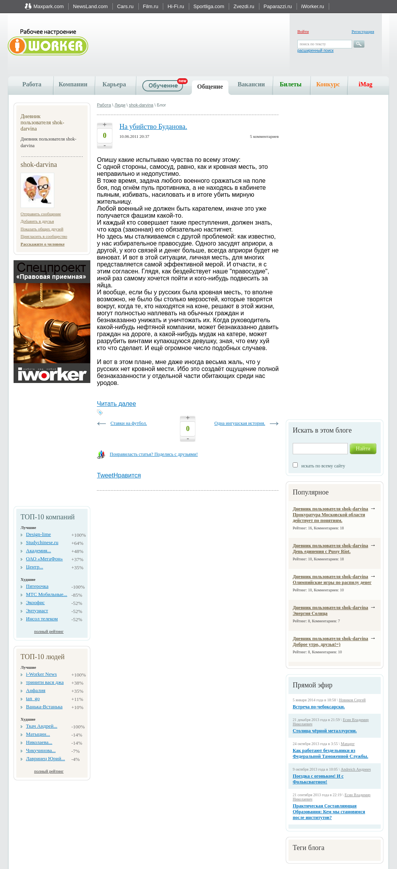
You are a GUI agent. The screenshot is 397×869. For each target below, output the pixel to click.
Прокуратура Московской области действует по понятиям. (329, 517)
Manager (348, 744)
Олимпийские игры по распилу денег (332, 582)
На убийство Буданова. (153, 127)
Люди (119, 105)
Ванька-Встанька (44, 706)
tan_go (33, 698)
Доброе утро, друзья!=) (316, 644)
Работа (31, 84)
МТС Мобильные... (46, 594)
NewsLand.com (90, 6)
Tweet (105, 475)
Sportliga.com (208, 6)
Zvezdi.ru (243, 6)
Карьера (114, 84)
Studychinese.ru (42, 542)
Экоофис (35, 602)
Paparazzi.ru (278, 6)
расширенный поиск (315, 50)
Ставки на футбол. (128, 423)
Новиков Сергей (352, 700)
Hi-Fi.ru (175, 6)
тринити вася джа (45, 682)
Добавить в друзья (37, 221)
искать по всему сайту (323, 466)
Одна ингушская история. (239, 423)
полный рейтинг (49, 631)
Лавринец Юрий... (45, 758)
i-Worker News (41, 674)
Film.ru (151, 6)
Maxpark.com (48, 6)
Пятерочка (37, 586)
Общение (210, 86)
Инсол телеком (42, 619)
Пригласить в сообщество (44, 236)
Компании (73, 84)
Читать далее (116, 403)
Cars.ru (125, 6)
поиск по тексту (313, 44)
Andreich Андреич (356, 769)
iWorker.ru (312, 6)
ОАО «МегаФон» (44, 559)
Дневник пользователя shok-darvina (330, 509)
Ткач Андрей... (41, 726)
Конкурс (328, 84)
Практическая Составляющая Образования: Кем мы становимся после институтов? (329, 811)
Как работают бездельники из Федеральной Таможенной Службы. (330, 753)
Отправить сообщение (41, 213)
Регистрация (363, 31)
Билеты (290, 84)
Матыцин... (38, 734)
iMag (366, 84)
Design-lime (38, 534)
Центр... (34, 567)
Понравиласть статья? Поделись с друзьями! (154, 454)
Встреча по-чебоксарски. (319, 706)
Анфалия (35, 690)
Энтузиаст (37, 610)
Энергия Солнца (310, 613)
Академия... (38, 550)
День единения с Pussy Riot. (321, 551)
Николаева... (39, 742)
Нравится (127, 475)
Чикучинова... (40, 750)
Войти (303, 31)
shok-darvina (141, 105)
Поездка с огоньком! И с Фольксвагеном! (318, 779)
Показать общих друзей (42, 229)
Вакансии (251, 84)
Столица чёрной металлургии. (325, 730)
